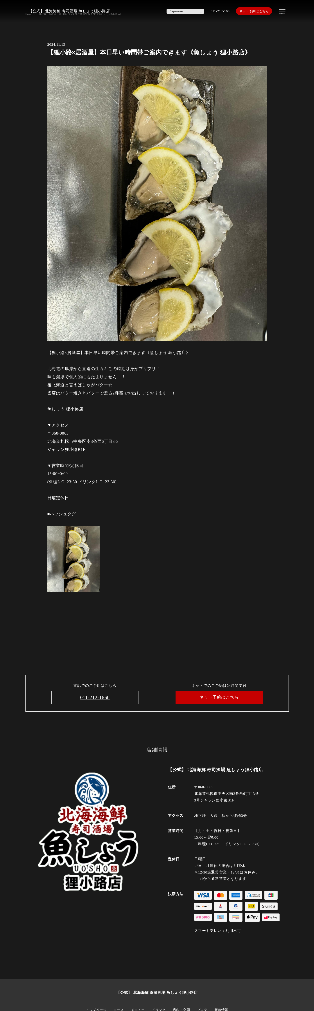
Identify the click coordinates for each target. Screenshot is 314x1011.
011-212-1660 (216, 11)
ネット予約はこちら (251, 11)
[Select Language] (179, 11)
